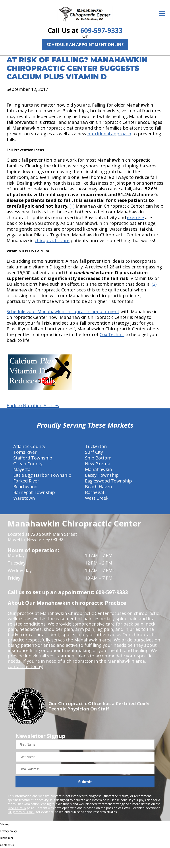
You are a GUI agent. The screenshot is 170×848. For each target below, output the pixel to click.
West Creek (96, 498)
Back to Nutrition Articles (33, 405)
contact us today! (25, 666)
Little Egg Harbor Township (42, 475)
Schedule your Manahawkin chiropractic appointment (63, 311)
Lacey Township (102, 475)
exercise (135, 217)
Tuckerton (96, 446)
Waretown (24, 498)
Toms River (25, 452)
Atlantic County (29, 446)
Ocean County (27, 464)
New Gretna (97, 464)
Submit (85, 781)
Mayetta (21, 469)
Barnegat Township (34, 492)
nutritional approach (109, 134)
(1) (72, 206)
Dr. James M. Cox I (21, 812)
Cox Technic (112, 334)
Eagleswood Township (108, 481)
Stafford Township (32, 458)
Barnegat (94, 492)
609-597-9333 (101, 30)
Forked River (26, 481)
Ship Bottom (98, 458)
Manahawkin (98, 469)
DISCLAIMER (17, 808)
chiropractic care (52, 240)
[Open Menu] (162, 13)
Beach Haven (98, 487)
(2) (154, 284)
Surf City (94, 452)
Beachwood (25, 487)
